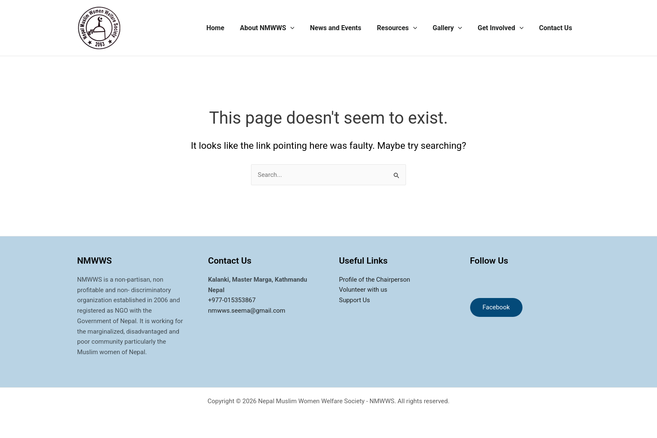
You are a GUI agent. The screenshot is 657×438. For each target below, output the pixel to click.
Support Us (354, 300)
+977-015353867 (232, 300)
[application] (302, 28)
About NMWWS (279, 28)
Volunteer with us (363, 290)
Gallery (453, 28)
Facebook (496, 307)
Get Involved (504, 28)
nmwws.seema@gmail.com (247, 310)
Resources (405, 28)
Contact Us (556, 28)
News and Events (345, 28)
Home (230, 28)
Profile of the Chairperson (374, 279)
